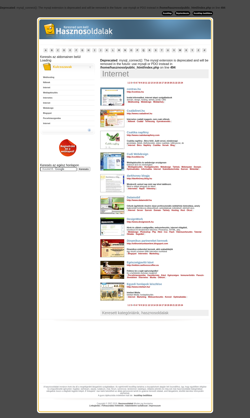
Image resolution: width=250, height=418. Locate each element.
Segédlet (140, 234)
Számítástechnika (171, 169)
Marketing (154, 254)
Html (160, 232)
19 (168, 83)
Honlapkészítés (151, 167)
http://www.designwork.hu (140, 222)
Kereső (168, 297)
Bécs (139, 145)
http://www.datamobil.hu (139, 200)
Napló (142, 189)
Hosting (175, 210)
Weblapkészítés (50, 93)
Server (140, 210)
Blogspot (47, 113)
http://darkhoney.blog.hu (139, 178)
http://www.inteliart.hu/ (138, 287)
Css (165, 232)
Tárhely (176, 167)
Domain (197, 167)
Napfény (147, 145)
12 (149, 83)
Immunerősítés (188, 275)
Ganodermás (153, 275)
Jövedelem (132, 277)
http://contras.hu (135, 92)
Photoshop (145, 232)
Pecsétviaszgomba (52, 118)
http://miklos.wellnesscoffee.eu (143, 265)
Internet (46, 87)
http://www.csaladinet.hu (139, 113)
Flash (171, 232)
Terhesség (150, 121)
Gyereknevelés (164, 121)
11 (146, 83)
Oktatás (130, 234)
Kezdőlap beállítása (203, 13)
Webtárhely (158, 102)
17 (163, 83)
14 (154, 83)
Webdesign (48, 108)
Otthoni (161, 277)
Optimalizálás (133, 169)
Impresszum (155, 406)
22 (176, 83)
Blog (172, 145)
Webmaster (186, 167)
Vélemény (151, 189)
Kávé (163, 275)
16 (160, 83)
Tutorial (197, 232)
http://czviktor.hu (135, 157)
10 (143, 83)
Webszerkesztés (155, 297)
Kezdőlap (167, 13)
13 (152, 83)
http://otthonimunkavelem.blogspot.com (147, 243)
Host (182, 210)
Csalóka (156, 145)
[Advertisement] (67, 234)
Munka (153, 277)
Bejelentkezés (182, 13)
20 (171, 83)
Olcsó (189, 210)
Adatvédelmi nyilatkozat (136, 406)
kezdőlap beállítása (143, 395)
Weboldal (194, 169)
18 (165, 83)
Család (140, 121)
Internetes (48, 98)
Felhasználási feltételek (113, 406)
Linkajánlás (94, 406)
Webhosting (48, 77)
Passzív (200, 275)
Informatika (146, 169)
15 (157, 83)
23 (179, 83)
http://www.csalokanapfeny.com (143, 135)
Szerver (184, 169)
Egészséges (173, 275)
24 (182, 83)
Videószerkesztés (184, 232)
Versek (165, 145)
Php (154, 232)
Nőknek (46, 82)
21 (174, 83)
